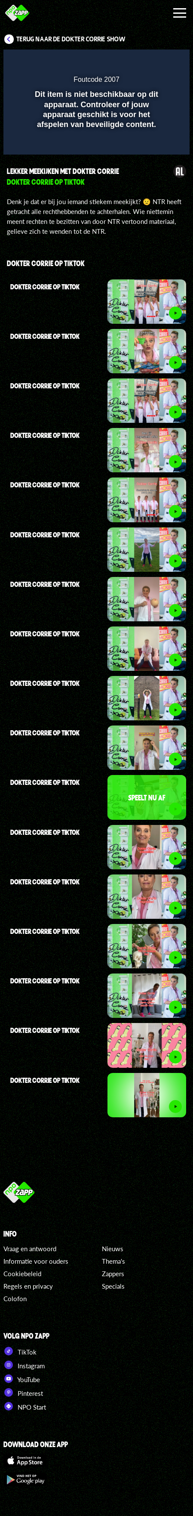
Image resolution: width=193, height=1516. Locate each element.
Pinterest (23, 1392)
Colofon (15, 1298)
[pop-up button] (143, 61)
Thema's (113, 1261)
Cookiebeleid (22, 1273)
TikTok (20, 1351)
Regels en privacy (28, 1286)
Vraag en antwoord (29, 1248)
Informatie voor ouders (35, 1261)
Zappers (113, 1273)
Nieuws (112, 1248)
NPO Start (24, 1406)
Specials (113, 1286)
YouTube (21, 1378)
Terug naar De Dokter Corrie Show (71, 39)
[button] (161, 61)
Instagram (24, 1365)
